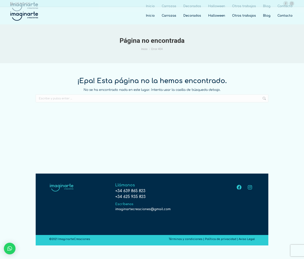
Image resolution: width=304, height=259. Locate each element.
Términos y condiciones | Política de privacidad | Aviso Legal (212, 239)
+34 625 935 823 (130, 196)
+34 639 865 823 (130, 191)
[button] (10, 248)
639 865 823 (22, 3)
